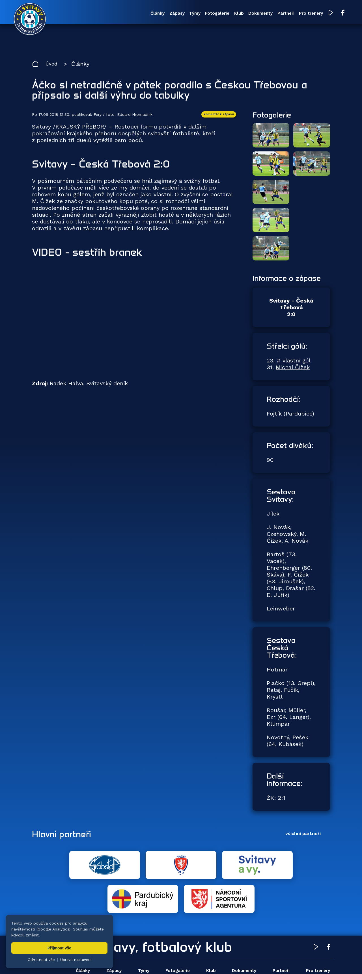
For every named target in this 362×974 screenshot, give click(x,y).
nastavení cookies (225, 961)
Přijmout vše (59, 948)
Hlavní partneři (66, 837)
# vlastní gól (294, 363)
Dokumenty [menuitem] (235, 13)
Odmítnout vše (41, 960)
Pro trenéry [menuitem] (292, 13)
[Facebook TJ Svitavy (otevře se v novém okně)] (324, 13)
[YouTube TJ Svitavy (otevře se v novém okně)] (313, 13)
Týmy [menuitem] (158, 13)
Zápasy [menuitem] (137, 13)
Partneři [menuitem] (263, 13)
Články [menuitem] (114, 13)
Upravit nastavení (75, 960)
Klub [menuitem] (209, 13)
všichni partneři (303, 837)
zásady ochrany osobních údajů (276, 961)
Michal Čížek (293, 370)
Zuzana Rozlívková (117, 961)
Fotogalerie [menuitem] (184, 13)
